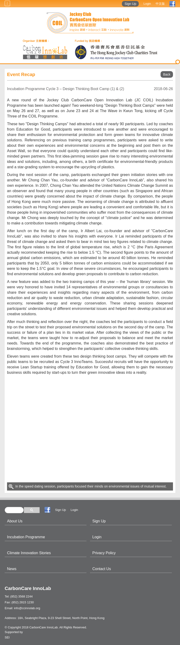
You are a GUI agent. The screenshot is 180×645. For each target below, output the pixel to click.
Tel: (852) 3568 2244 (19, 596)
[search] (14, 510)
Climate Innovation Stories (29, 553)
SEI (7, 637)
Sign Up (130, 4)
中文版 (160, 3)
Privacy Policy (104, 553)
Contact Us (101, 569)
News (11, 569)
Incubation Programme (26, 537)
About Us (14, 521)
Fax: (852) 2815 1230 (19, 602)
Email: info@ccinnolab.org (22, 608)
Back (166, 74)
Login (147, 3)
